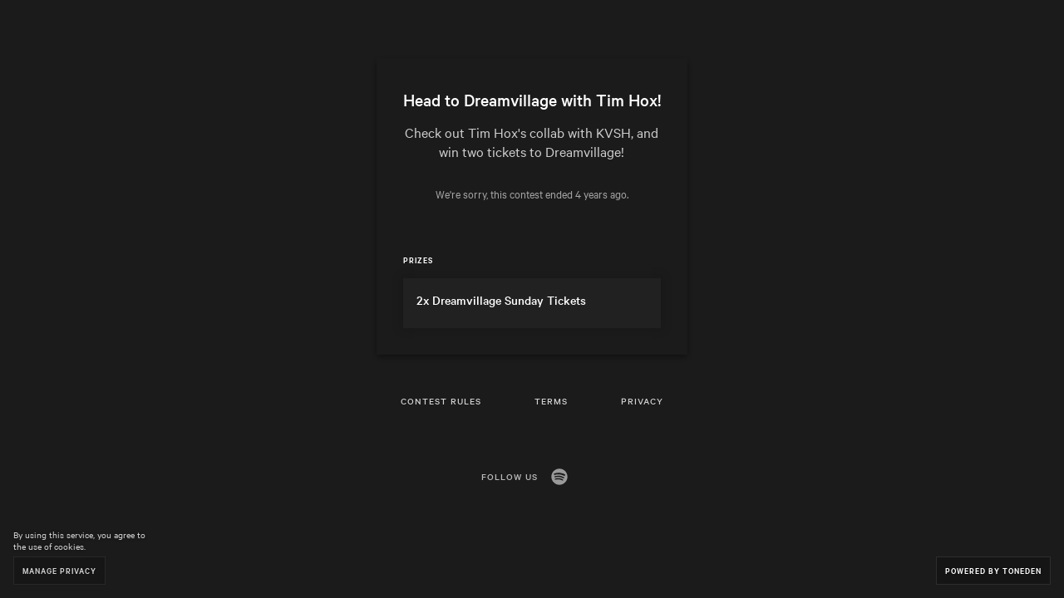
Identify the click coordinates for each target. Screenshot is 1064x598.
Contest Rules (441, 401)
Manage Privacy (59, 570)
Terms (551, 401)
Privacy (642, 401)
